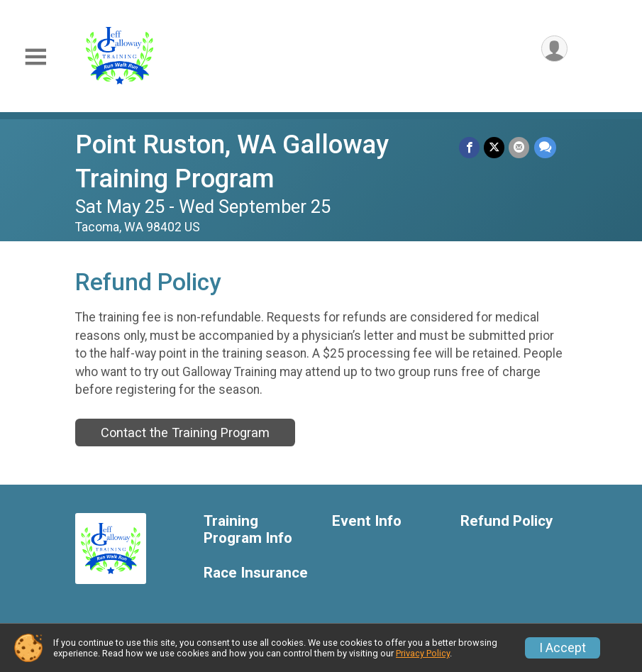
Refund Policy (506, 521)
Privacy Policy (423, 653)
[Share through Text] (545, 147)
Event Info (367, 521)
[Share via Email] (519, 147)
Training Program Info (248, 529)
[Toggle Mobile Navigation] (35, 57)
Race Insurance (256, 573)
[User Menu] (554, 48)
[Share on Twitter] (495, 147)
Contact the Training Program (185, 432)
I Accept (562, 648)
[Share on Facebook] (470, 147)
